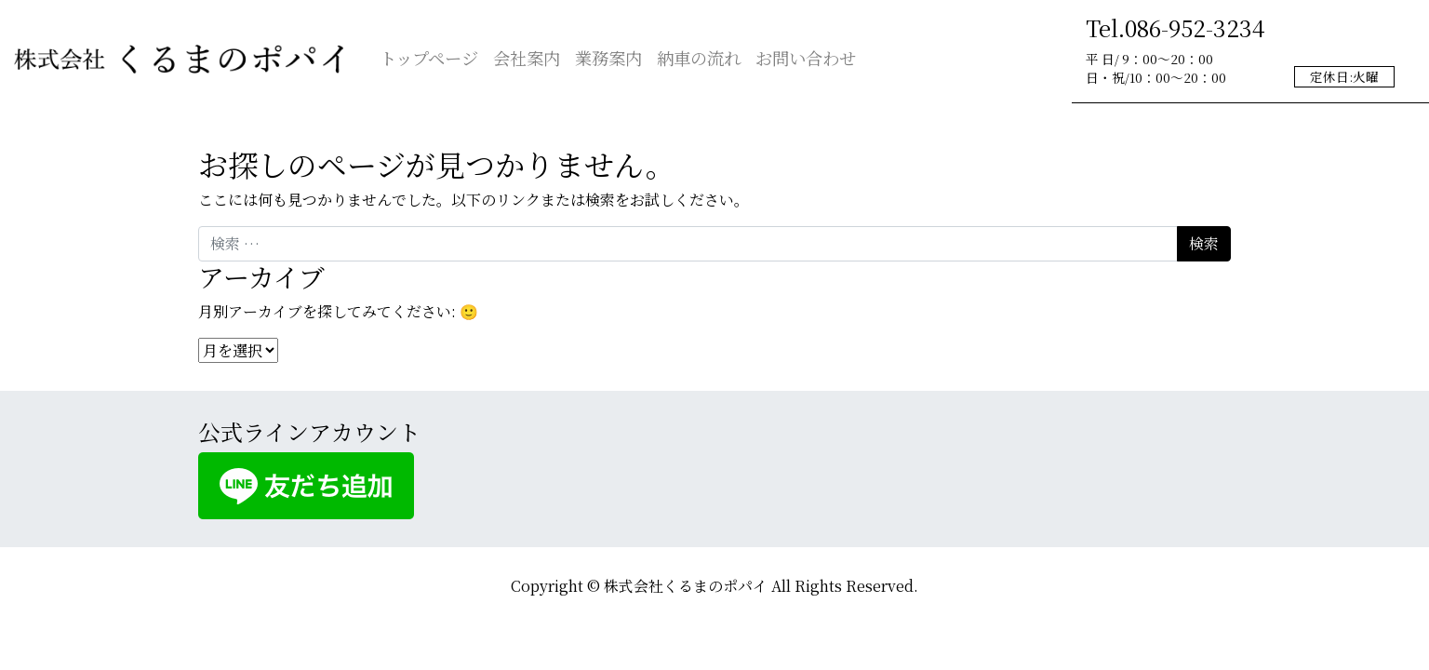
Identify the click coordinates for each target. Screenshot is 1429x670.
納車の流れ (699, 58)
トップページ (429, 58)
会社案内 (526, 58)
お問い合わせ (805, 58)
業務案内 (608, 58)
